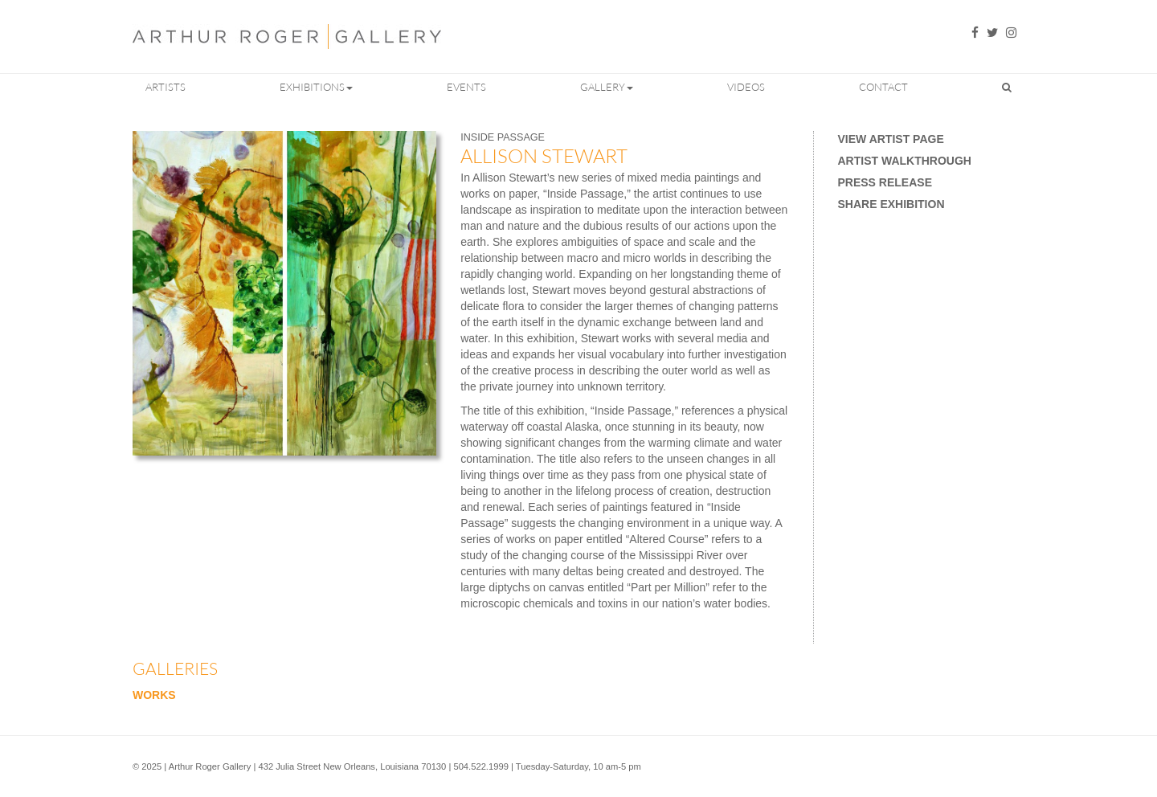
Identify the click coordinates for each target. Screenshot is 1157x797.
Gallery (606, 86)
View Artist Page (891, 139)
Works (154, 695)
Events (466, 86)
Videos (746, 86)
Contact (883, 86)
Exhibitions (316, 86)
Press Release (885, 182)
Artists (165, 86)
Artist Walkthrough (904, 160)
